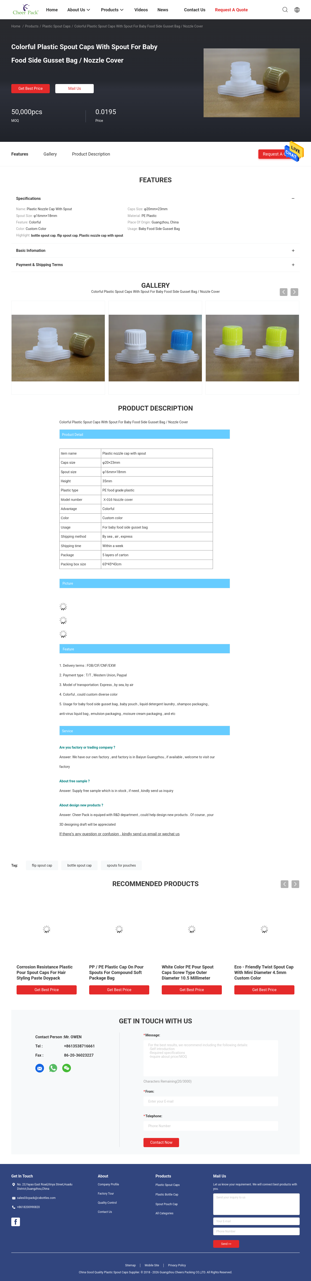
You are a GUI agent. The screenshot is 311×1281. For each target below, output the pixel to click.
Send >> (226, 1244)
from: (149, 1091)
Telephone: (153, 1116)
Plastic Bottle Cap (167, 1194)
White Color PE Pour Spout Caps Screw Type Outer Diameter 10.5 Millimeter (187, 972)
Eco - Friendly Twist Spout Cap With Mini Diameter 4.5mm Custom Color (263, 972)
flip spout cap (42, 865)
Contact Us (105, 1212)
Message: (152, 1035)
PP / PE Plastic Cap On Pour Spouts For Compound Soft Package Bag (116, 972)
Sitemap (130, 1265)
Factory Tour (106, 1193)
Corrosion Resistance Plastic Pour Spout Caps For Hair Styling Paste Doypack (45, 972)
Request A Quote (279, 153)
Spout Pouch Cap (167, 1204)
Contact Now (161, 1142)
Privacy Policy (177, 1265)
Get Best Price (31, 88)
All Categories (164, 1213)
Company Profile (108, 1184)
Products (31, 26)
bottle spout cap (79, 865)
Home (15, 26)
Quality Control (107, 1202)
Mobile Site (152, 1265)
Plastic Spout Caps (56, 26)
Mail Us (74, 88)
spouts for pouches (121, 865)
